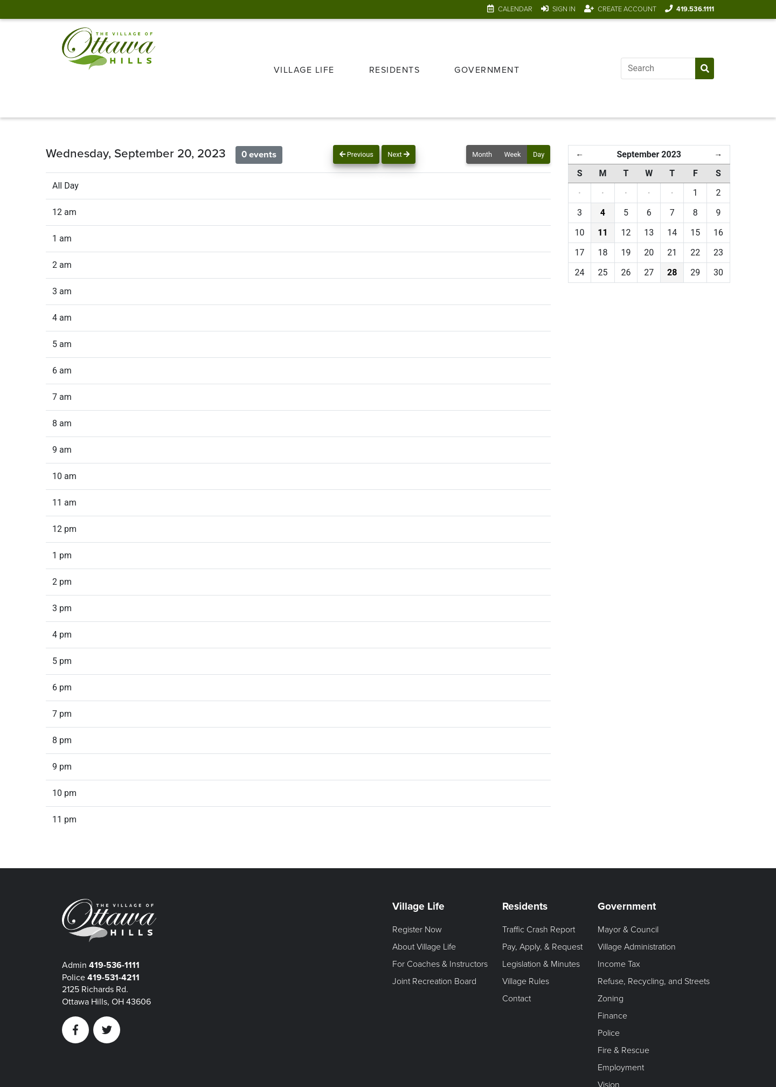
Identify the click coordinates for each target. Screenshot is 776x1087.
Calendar (515, 9)
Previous (356, 154)
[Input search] (658, 68)
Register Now (417, 929)
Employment (621, 1067)
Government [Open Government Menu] (486, 70)
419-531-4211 (113, 977)
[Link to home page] (108, 68)
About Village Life (424, 946)
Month (482, 154)
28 (672, 272)
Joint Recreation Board (434, 981)
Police (609, 1033)
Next (398, 154)
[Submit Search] (704, 68)
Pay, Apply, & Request (542, 946)
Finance (612, 1015)
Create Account (627, 9)
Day (538, 154)
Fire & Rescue (623, 1050)
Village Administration (637, 946)
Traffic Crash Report (538, 929)
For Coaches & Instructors (440, 964)
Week (512, 154)
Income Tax (619, 964)
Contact (516, 998)
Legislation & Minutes (541, 964)
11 (602, 232)
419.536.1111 (695, 9)
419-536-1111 (114, 965)
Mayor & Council (628, 929)
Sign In (564, 9)
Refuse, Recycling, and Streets (654, 981)
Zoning (610, 998)
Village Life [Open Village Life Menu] (304, 70)
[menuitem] (304, 68)
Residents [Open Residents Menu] (394, 70)
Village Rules (525, 981)
